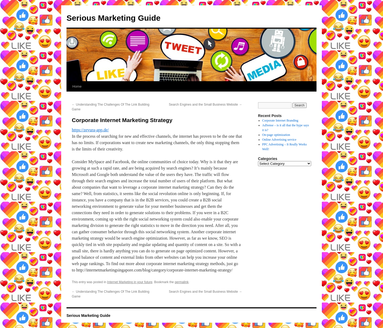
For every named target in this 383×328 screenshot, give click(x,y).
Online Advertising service (279, 139)
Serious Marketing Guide (113, 18)
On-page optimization (276, 135)
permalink (182, 282)
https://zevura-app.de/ (90, 130)
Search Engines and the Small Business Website (205, 104)
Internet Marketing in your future (129, 282)
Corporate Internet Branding (280, 120)
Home (77, 86)
